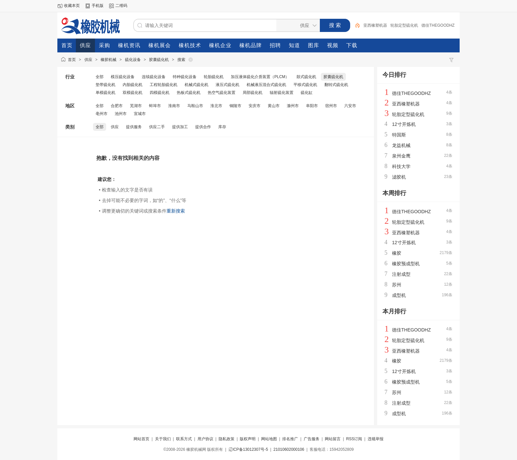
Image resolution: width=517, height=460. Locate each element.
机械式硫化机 (196, 84)
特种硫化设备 (185, 76)
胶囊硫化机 (159, 59)
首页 (72, 59)
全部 (100, 76)
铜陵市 (235, 105)
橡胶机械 (108, 59)
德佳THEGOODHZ (438, 25)
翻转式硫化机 (336, 84)
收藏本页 (72, 5)
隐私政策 (226, 439)
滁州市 (293, 105)
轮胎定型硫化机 (404, 25)
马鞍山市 (195, 105)
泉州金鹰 (401, 155)
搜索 (181, 59)
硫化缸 (307, 92)
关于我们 (163, 439)
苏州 (396, 284)
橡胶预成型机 (406, 263)
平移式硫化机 (305, 84)
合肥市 (117, 105)
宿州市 (331, 105)
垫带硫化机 (105, 84)
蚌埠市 (155, 105)
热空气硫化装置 (221, 92)
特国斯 (399, 134)
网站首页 (141, 439)
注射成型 (401, 274)
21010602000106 (288, 449)
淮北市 (216, 105)
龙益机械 (401, 145)
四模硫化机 (159, 92)
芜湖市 (136, 105)
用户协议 (205, 439)
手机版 (98, 5)
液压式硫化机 (227, 84)
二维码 (121, 5)
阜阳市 (312, 105)
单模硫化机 (105, 92)
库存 (222, 127)
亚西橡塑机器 (375, 25)
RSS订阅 (354, 439)
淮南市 (174, 105)
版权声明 (248, 439)
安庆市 (254, 105)
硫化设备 (133, 59)
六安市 (350, 105)
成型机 (399, 295)
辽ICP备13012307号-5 (248, 449)
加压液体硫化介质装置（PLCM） (260, 76)
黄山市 (274, 105)
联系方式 (184, 439)
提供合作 (203, 127)
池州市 (121, 113)
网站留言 (333, 439)
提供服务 (134, 127)
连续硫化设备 (154, 76)
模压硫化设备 (123, 76)
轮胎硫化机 (214, 76)
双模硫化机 (132, 92)
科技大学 (401, 166)
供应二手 (157, 127)
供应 (88, 59)
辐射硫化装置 (281, 92)
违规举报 (375, 439)
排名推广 (290, 439)
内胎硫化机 (132, 84)
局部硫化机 (252, 92)
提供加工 (180, 127)
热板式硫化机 (188, 92)
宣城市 (140, 113)
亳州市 (101, 113)
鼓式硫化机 (306, 76)
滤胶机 (399, 177)
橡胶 (396, 253)
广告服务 (311, 439)
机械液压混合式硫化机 (266, 84)
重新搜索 (176, 211)
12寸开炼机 (404, 124)
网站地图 (269, 439)
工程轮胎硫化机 (163, 84)
